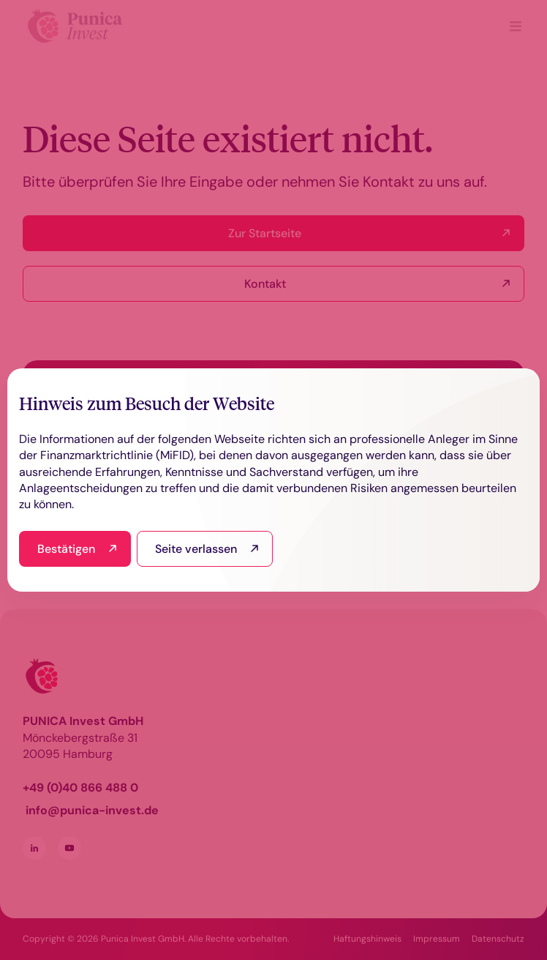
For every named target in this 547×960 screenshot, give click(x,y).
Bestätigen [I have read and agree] (66, 549)
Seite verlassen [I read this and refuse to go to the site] (196, 549)
